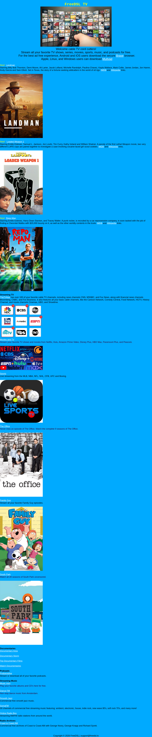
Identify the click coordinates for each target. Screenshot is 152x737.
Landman (10, 65)
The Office (5, 426)
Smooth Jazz (6, 698)
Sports (3, 373)
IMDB (103, 70)
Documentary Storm (9, 656)
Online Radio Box (8, 713)
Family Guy (5, 500)
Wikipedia (115, 70)
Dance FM (5, 691)
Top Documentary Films (11, 661)
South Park (5, 574)
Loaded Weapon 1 (15, 141)
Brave (120, 55)
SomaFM (4, 706)
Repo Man (11, 218)
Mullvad (107, 59)
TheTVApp (5, 297)
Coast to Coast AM (9, 723)
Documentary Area (9, 651)
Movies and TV (7, 339)
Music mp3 (5, 683)
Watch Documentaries (10, 666)
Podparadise (6, 673)
